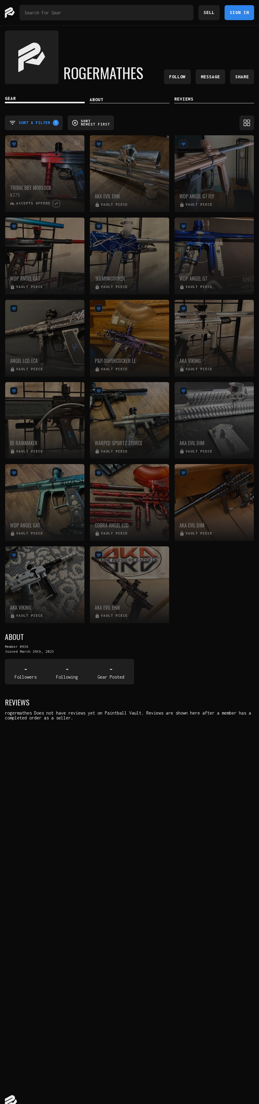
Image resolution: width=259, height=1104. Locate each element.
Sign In (239, 12)
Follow (177, 76)
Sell (209, 12)
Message (210, 76)
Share (242, 76)
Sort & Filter (34, 122)
